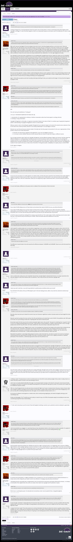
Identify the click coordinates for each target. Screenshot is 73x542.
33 (15, 22)
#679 (70, 492)
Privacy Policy (70, 540)
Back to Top (4, 535)
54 (8, 161)
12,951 (8, 389)
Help (65, 525)
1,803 (8, 293)
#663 (70, 147)
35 (19, 22)
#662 (70, 82)
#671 (70, 292)
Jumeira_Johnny (5, 48)
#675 (70, 411)
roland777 (4, 32)
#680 (70, 513)
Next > (25, 22)
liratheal (4, 386)
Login (70, 8)
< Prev (7, 22)
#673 (70, 375)
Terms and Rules (64, 540)
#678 (70, 469)
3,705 (8, 52)
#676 (70, 431)
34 (17, 22)
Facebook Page (4, 534)
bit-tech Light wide (4, 525)
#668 (70, 247)
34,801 (8, 97)
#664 (70, 164)
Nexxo (4, 93)
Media (12, 8)
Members (17, 8)
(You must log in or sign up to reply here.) (65, 517)
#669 (70, 258)
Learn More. (47, 16)
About (3, 530)
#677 (70, 452)
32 (13, 22)
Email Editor (4, 531)
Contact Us (62, 525)
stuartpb (4, 289)
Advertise (3, 533)
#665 (70, 182)
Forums (7, 8)
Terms (3, 532)
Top (69, 525)
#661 (70, 34)
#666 (70, 192)
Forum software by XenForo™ (9, 540)
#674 (70, 401)
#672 (70, 352)
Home (3, 8)
